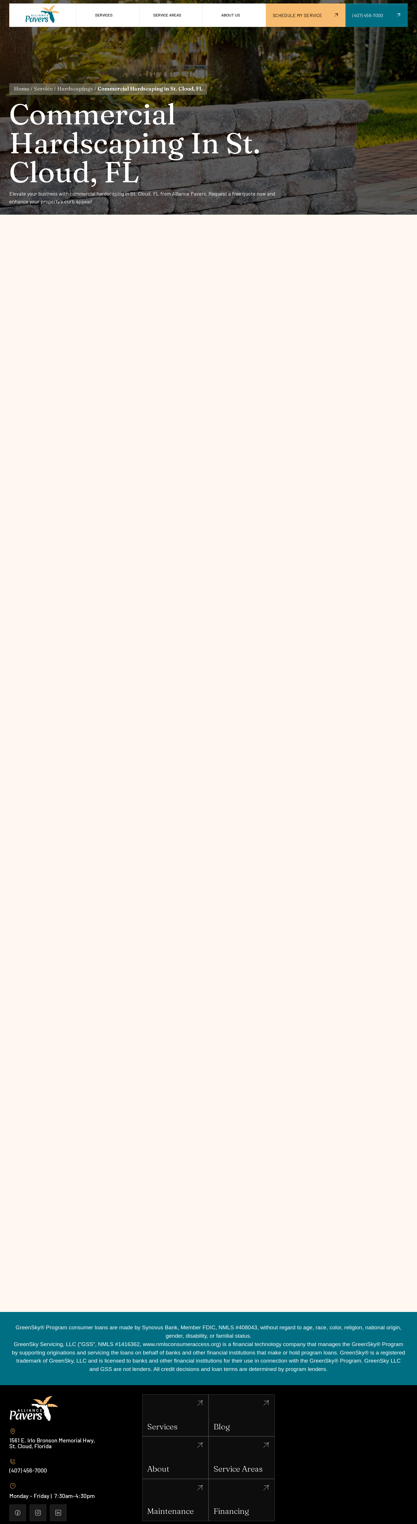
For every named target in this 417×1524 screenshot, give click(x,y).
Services (104, 14)
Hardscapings (75, 89)
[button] (107, 15)
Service (43, 89)
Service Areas (167, 14)
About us (230, 14)
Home (21, 89)
